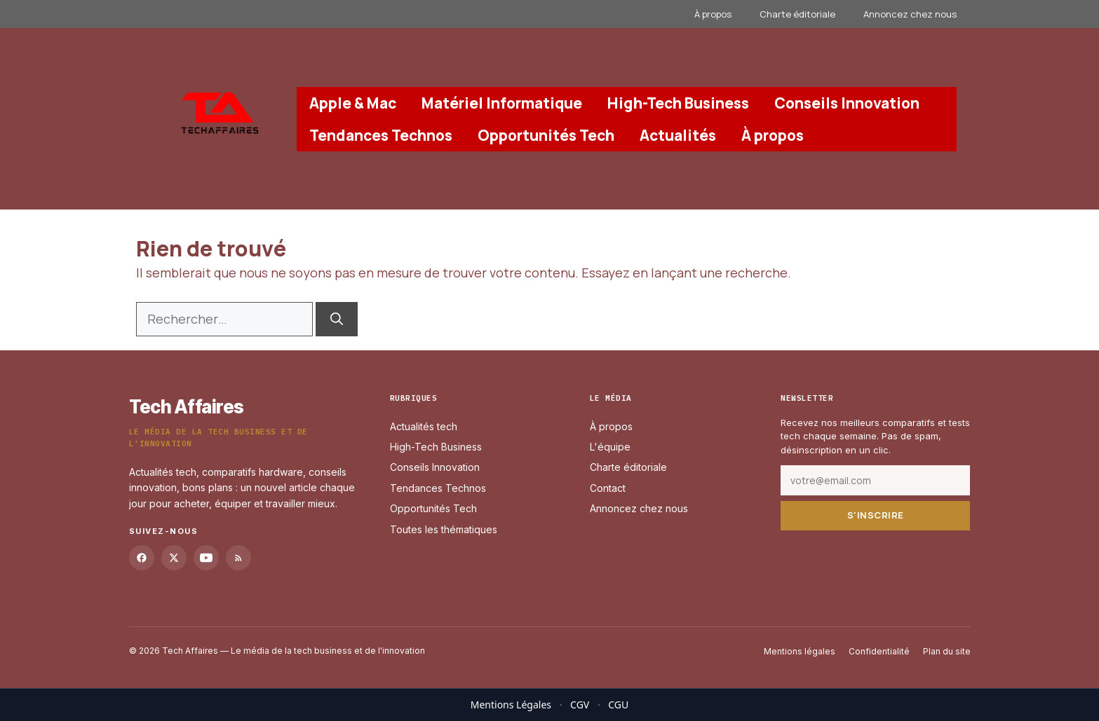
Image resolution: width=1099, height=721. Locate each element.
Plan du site (947, 650)
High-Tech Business (678, 103)
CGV (579, 704)
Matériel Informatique (502, 103)
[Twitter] (174, 557)
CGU (618, 704)
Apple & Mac (352, 103)
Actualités (678, 135)
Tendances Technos (380, 135)
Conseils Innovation (846, 103)
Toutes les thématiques (443, 529)
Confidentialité (879, 650)
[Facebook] (141, 557)
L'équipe (610, 447)
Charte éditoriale (797, 14)
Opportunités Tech (546, 135)
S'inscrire (875, 515)
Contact (608, 488)
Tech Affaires (186, 407)
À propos (712, 14)
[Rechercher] (337, 319)
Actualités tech (423, 426)
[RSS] (238, 557)
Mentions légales (799, 650)
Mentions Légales (511, 704)
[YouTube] (206, 557)
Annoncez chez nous (910, 14)
